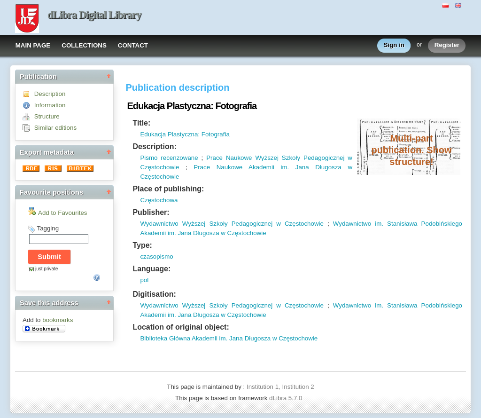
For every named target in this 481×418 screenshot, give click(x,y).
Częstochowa (159, 200)
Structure (47, 116)
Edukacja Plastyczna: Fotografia (184, 134)
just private (46, 268)
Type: (142, 245)
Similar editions (55, 127)
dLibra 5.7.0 (286, 398)
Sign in (394, 45)
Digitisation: (154, 294)
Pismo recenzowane (169, 157)
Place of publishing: (168, 189)
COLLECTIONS (84, 45)
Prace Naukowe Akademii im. (241, 167)
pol (144, 280)
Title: (141, 123)
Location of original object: (180, 327)
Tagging (48, 228)
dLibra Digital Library (94, 15)
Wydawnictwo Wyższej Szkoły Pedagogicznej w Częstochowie (232, 223)
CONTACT (133, 45)
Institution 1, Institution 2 (280, 386)
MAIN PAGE (33, 45)
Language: (151, 269)
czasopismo (156, 256)
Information (50, 105)
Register (446, 45)
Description (50, 93)
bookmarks (57, 319)
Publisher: (150, 212)
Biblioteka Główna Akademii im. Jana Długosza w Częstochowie (229, 338)
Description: (154, 146)
